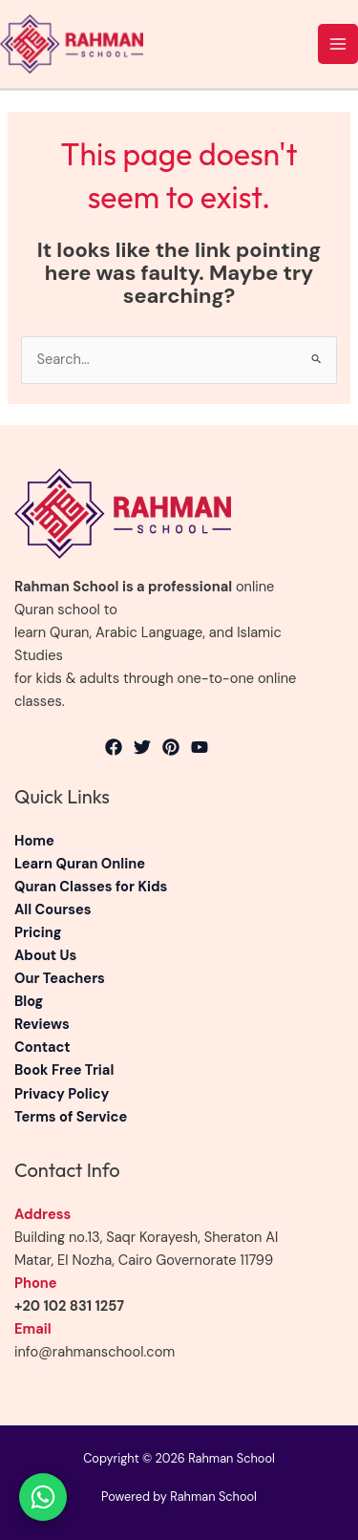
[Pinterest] (170, 747)
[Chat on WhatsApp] (43, 1497)
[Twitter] (142, 747)
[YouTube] (199, 747)
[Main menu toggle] (338, 44)
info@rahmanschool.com (94, 1352)
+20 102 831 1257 (69, 1306)
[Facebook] (113, 747)
